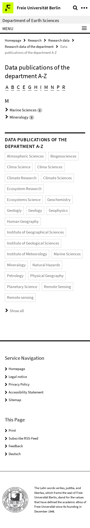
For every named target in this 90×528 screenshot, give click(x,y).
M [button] (46, 87)
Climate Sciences (57, 177)
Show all (17, 310)
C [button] (18, 87)
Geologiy (14, 210)
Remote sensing (20, 297)
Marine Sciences (23, 110)
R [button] (63, 87)
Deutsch (15, 454)
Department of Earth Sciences (30, 20)
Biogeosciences (63, 156)
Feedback (16, 446)
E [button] (24, 87)
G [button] (29, 87)
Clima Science (18, 166)
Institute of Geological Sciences (33, 243)
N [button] (52, 87)
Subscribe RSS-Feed (23, 438)
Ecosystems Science (24, 199)
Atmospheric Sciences (25, 156)
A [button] (7, 87)
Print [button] (12, 430)
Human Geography (23, 221)
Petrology (15, 275)
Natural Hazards (46, 264)
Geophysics (58, 210)
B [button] (12, 87)
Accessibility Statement (26, 392)
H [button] (35, 87)
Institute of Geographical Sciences (35, 232)
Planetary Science (22, 286)
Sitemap (15, 399)
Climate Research (21, 177)
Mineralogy (19, 117)
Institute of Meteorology (27, 253)
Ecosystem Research (24, 188)
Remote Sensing (57, 286)
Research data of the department (29, 46)
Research (35, 40)
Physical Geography (47, 275)
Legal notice (18, 376)
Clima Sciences (49, 166)
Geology (35, 210)
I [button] (41, 87)
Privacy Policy (19, 384)
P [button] (58, 87)
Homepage (13, 40)
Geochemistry (59, 199)
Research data (59, 40)
